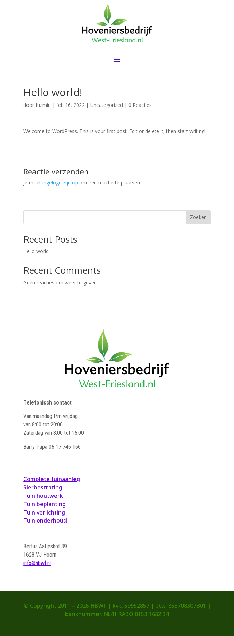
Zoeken (198, 217)
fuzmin (43, 105)
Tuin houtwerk (43, 496)
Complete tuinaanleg (51, 479)
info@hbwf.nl (37, 563)
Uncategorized (106, 105)
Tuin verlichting (44, 512)
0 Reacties (140, 105)
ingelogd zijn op (60, 182)
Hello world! (36, 251)
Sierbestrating (42, 487)
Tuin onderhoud (45, 520)
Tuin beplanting (44, 504)
